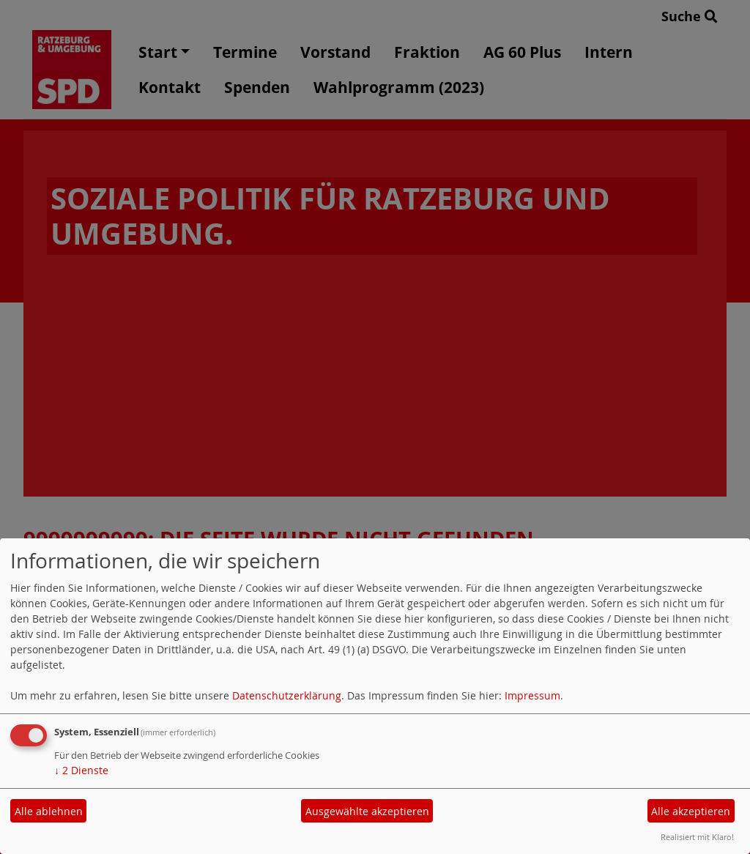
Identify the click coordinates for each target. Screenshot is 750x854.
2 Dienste (81, 770)
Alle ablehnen (49, 811)
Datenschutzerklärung (286, 695)
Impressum (532, 695)
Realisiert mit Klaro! (697, 836)
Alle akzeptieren (690, 811)
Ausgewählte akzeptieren (367, 811)
